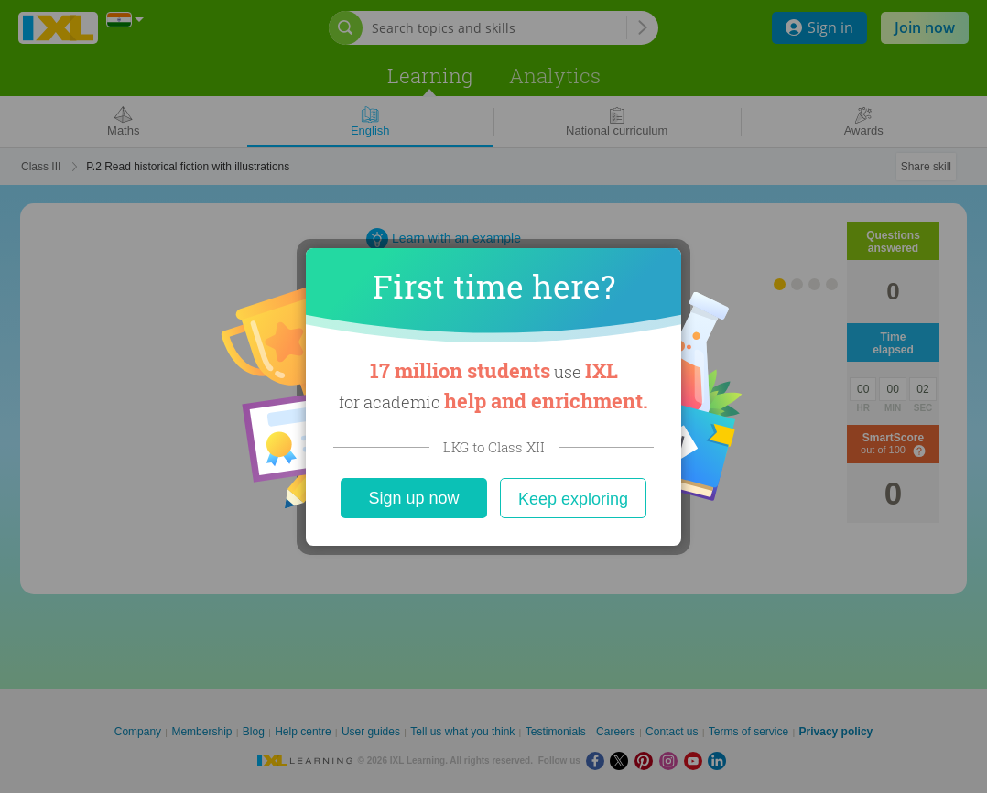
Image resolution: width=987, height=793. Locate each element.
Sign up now (413, 498)
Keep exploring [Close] (573, 499)
